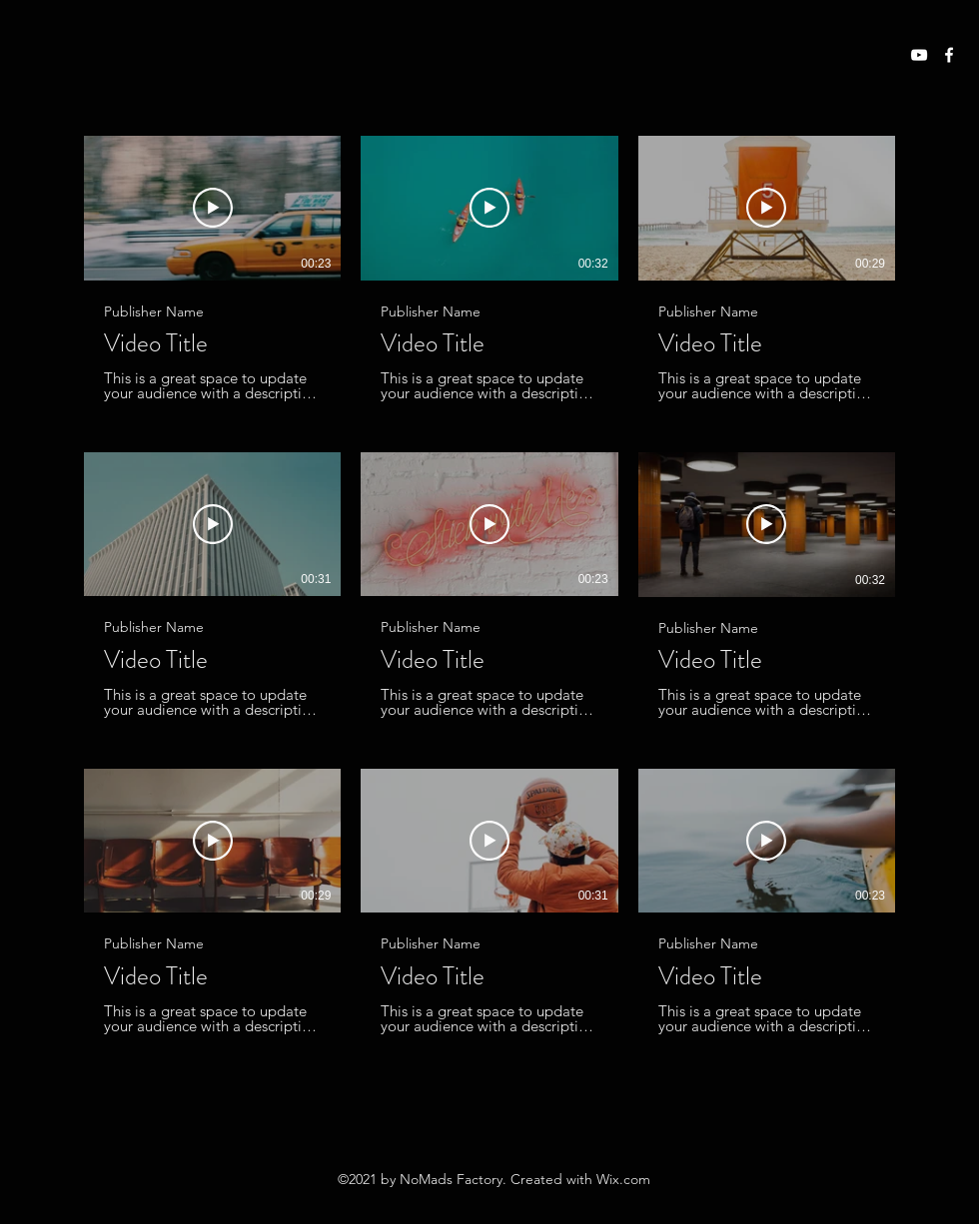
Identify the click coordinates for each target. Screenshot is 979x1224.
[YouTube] (919, 55)
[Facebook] (949, 55)
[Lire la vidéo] (213, 208)
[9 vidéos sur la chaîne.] (489, 585)
